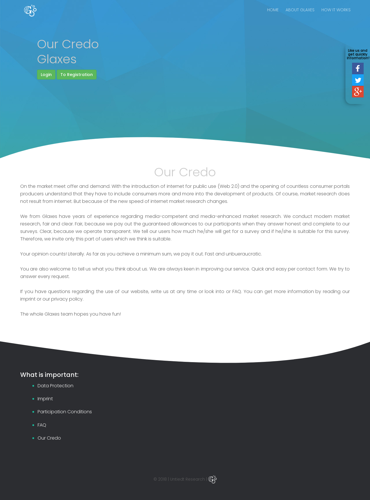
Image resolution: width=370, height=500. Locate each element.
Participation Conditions (65, 411)
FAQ (42, 425)
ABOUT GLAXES (300, 14)
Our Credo (49, 438)
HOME (273, 14)
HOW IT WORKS (336, 14)
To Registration (76, 74)
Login (46, 74)
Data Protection (55, 385)
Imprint (45, 398)
